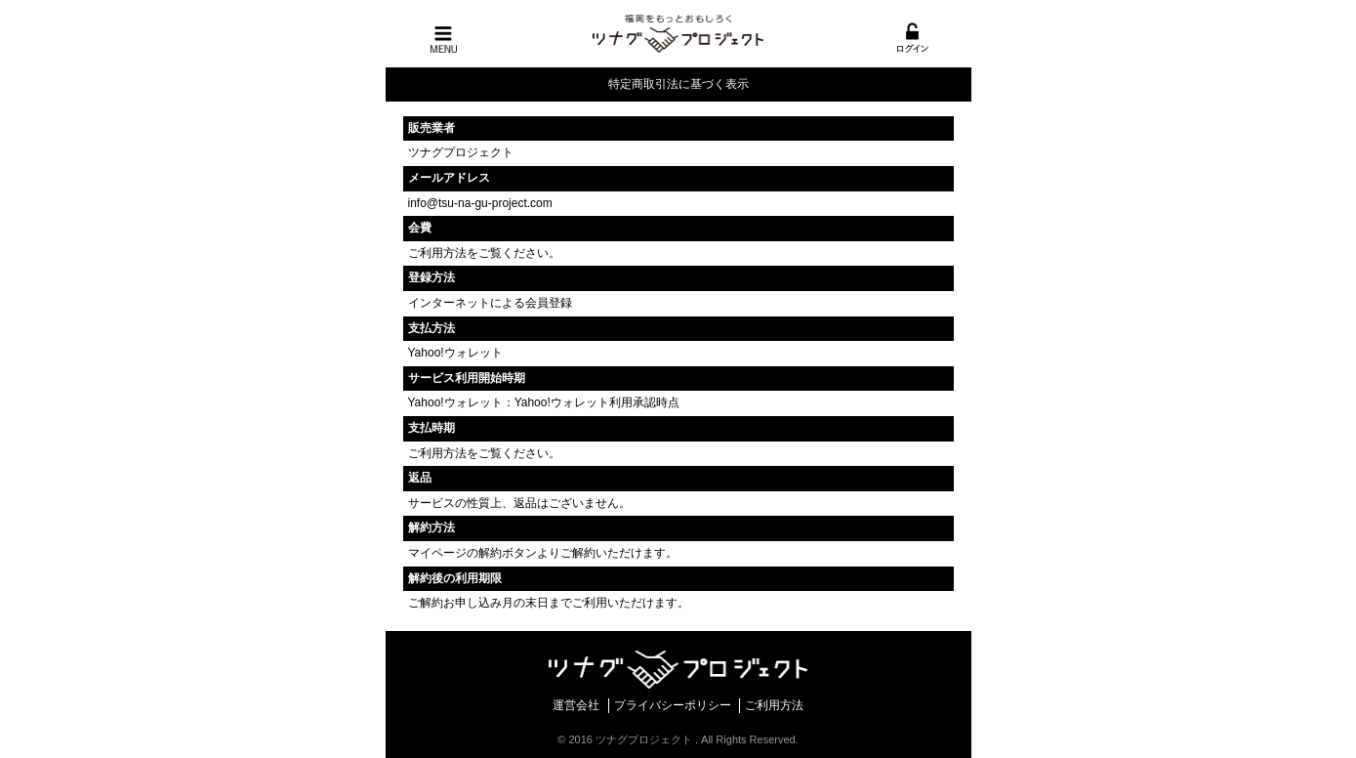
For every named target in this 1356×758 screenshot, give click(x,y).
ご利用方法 (437, 253)
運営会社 (576, 705)
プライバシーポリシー (672, 705)
